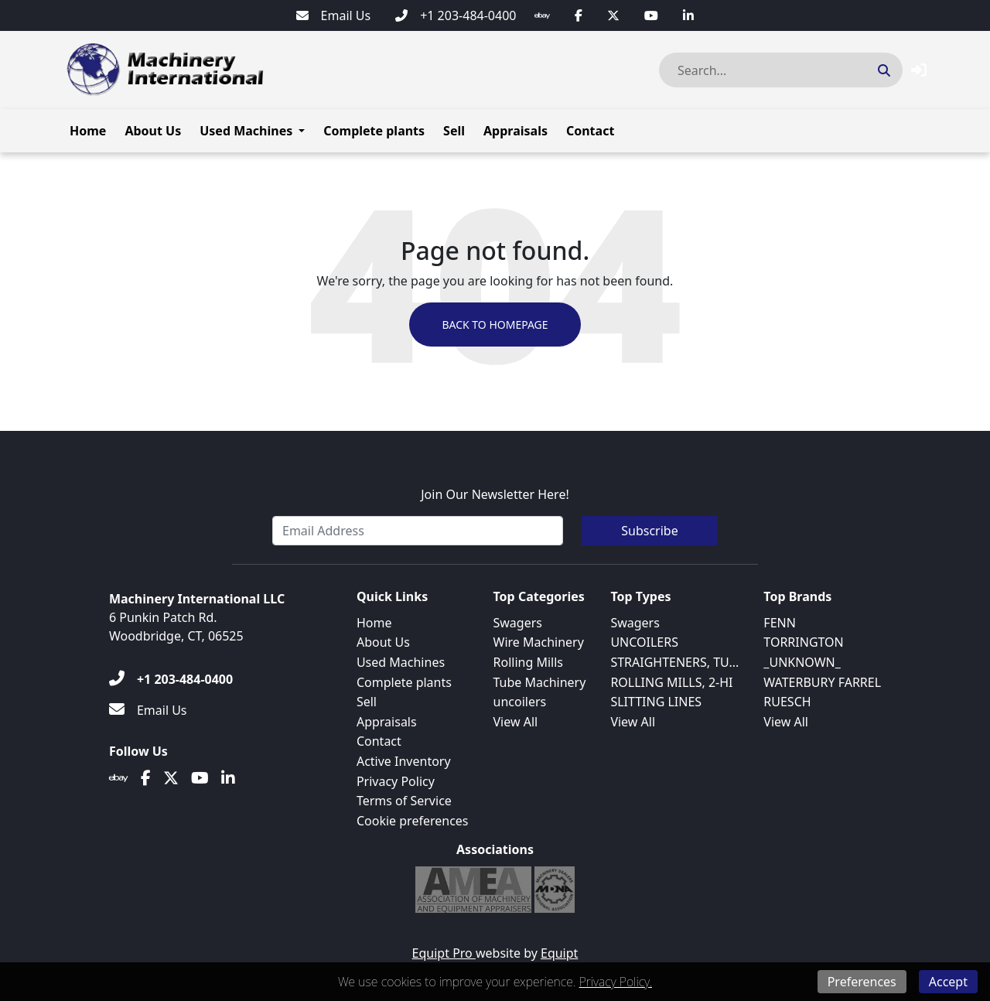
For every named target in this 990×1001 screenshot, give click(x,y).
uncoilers (520, 701)
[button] (919, 70)
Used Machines (246, 130)
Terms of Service (404, 800)
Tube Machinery (539, 682)
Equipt (559, 953)
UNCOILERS (644, 642)
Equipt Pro (444, 953)
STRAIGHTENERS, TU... (674, 662)
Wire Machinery (538, 642)
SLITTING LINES (656, 701)
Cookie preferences (413, 820)
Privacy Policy (396, 781)
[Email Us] (333, 15)
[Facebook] (578, 15)
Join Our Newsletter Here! (494, 494)
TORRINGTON (803, 642)
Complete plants (374, 130)
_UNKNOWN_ (802, 662)
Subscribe (649, 530)
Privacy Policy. (615, 981)
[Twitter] (613, 15)
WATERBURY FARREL (822, 682)
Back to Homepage (495, 324)
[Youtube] (651, 15)
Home (88, 130)
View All (515, 721)
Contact (590, 130)
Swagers (517, 622)
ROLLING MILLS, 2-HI (671, 682)
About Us (153, 130)
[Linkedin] (688, 15)
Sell (454, 130)
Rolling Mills (528, 662)
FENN (779, 622)
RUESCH (787, 701)
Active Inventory (404, 761)
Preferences (862, 981)
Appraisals (515, 130)
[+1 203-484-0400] (455, 15)
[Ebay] (542, 15)
